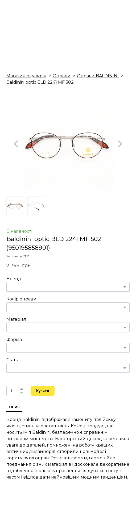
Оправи (62, 75)
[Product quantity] (15, 390)
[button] (21, 389)
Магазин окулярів (26, 75)
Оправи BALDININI (98, 75)
